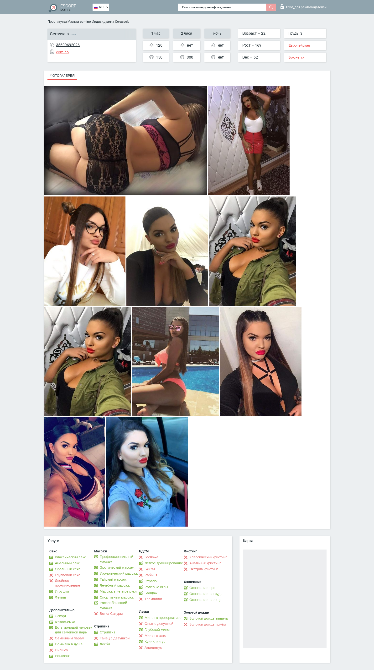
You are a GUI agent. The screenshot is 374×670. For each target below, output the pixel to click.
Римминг (62, 656)
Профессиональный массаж (116, 559)
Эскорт (60, 616)
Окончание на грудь (205, 594)
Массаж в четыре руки (118, 591)
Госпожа (151, 557)
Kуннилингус (155, 641)
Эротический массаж (117, 567)
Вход (303, 6)
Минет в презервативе (163, 618)
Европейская (299, 45)
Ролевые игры (156, 587)
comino (85, 21)
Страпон (152, 581)
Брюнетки (296, 57)
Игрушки (62, 591)
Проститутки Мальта (63, 21)
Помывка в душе (69, 644)
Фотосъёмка (65, 622)
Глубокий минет (158, 629)
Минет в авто (155, 635)
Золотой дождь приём (207, 624)
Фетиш (60, 597)
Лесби (105, 644)
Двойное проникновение (67, 583)
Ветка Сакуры (111, 613)
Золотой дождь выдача (208, 618)
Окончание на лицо (205, 600)
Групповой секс (67, 575)
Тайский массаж (113, 579)
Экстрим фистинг (203, 569)
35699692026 (68, 45)
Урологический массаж (119, 573)
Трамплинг (153, 599)
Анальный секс (67, 563)
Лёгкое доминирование (164, 563)
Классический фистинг (208, 557)
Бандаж (151, 593)
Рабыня (151, 575)
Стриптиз (107, 632)
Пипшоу (61, 650)
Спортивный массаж (117, 597)
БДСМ (150, 569)
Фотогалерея (62, 75)
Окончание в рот (203, 588)
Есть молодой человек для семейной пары (73, 629)
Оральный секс (67, 569)
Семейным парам (69, 638)
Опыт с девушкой (159, 623)
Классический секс (70, 557)
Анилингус (153, 647)
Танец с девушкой (115, 638)
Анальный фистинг (205, 563)
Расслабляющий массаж (113, 605)
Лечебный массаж (115, 585)
